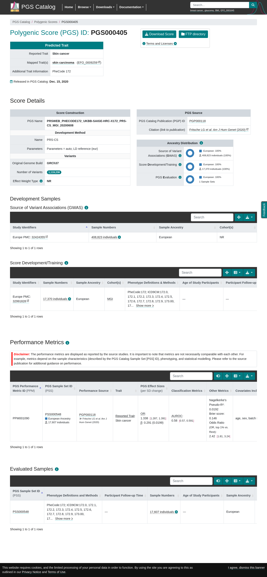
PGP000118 (197, 121)
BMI (217, 10)
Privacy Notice (31, 572)
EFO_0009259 (87, 62)
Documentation (130, 7)
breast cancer (196, 10)
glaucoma (209, 10)
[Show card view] (218, 376)
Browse (83, 7)
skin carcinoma (63, 62)
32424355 (38, 237)
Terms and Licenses (159, 43)
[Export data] (249, 217)
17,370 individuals (55, 299)
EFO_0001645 (227, 10)
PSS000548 (53, 414)
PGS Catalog (21, 22)
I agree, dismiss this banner (246, 567)
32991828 (19, 301)
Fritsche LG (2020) (217, 129)
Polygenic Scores (45, 22)
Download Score (159, 34)
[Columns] (237, 273)
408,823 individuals (104, 237)
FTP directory (193, 34)
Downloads (104, 7)
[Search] (212, 217)
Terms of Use (56, 572)
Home (69, 7)
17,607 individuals (162, 512)
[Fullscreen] (238, 217)
